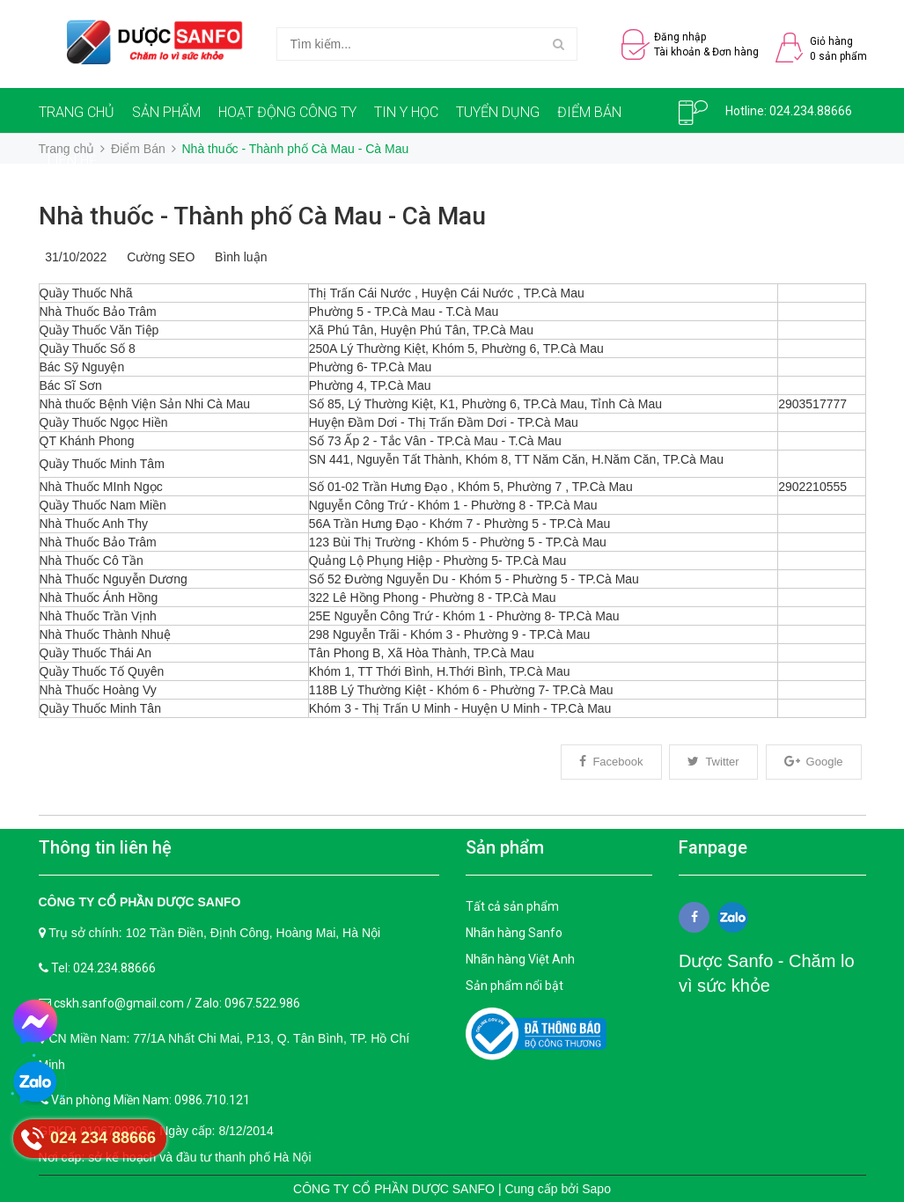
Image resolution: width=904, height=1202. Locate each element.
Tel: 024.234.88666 (103, 968)
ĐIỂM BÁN (589, 112)
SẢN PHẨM (166, 112)
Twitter (713, 761)
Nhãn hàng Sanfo (514, 933)
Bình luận (237, 257)
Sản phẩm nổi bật (514, 985)
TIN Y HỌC (406, 112)
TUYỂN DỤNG (498, 112)
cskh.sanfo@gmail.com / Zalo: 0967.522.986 (177, 1003)
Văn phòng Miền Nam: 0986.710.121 (150, 1100)
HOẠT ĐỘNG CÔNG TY (287, 112)
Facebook (611, 761)
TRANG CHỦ (76, 112)
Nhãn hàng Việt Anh (520, 959)
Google (813, 761)
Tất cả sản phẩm (512, 906)
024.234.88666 (810, 111)
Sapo (596, 1189)
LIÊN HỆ (72, 160)
